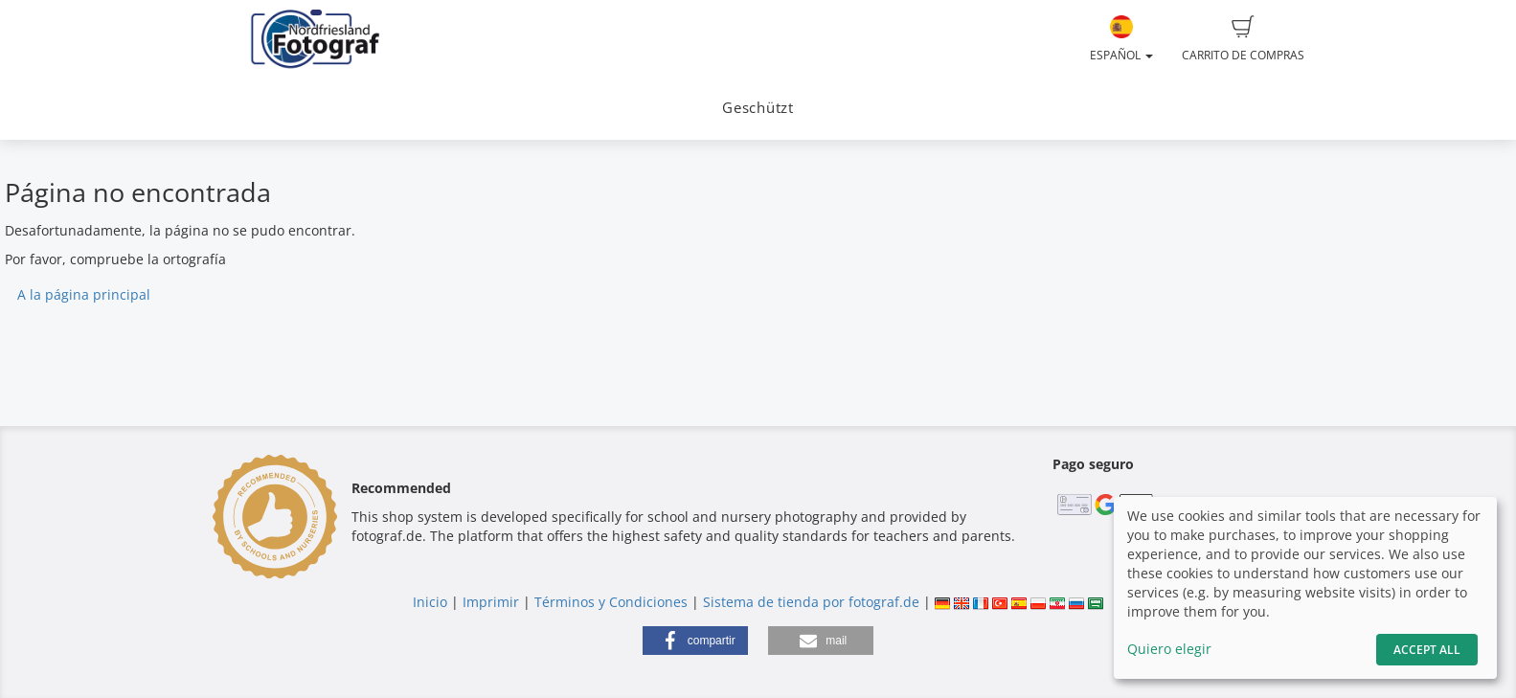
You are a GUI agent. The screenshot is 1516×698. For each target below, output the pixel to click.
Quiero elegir (1169, 649)
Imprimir (491, 602)
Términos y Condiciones (611, 602)
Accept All (1426, 650)
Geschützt (758, 108)
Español (1121, 39)
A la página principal (83, 294)
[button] (695, 640)
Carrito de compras (1243, 39)
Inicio (430, 602)
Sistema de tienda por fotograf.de (811, 602)
